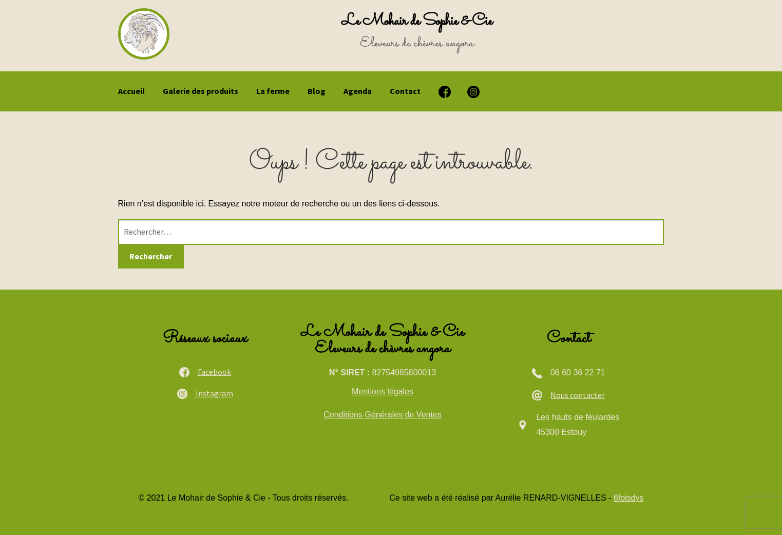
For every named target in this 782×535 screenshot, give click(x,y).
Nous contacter (577, 395)
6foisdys (629, 497)
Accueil (131, 91)
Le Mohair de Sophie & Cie (416, 21)
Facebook (214, 372)
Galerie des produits (200, 91)
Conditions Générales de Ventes (382, 414)
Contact (405, 91)
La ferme (273, 91)
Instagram (214, 393)
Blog (317, 91)
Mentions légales (382, 391)
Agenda (358, 91)
